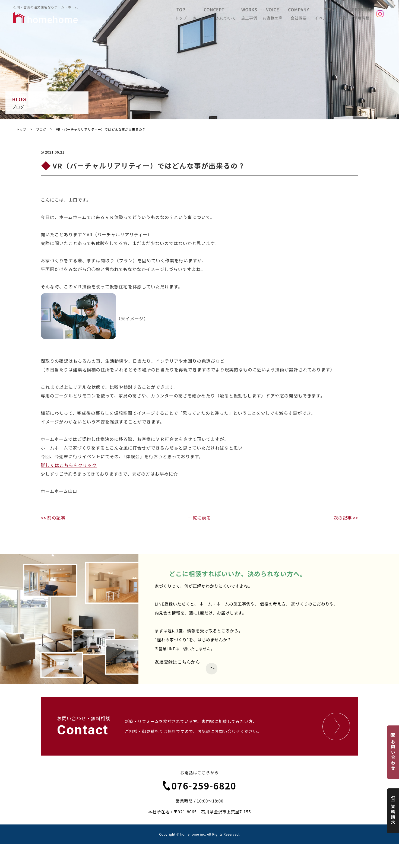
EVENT (337, 15)
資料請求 (393, 810)
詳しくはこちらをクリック (69, 465)
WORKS (261, 15)
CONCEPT (225, 15)
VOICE (284, 15)
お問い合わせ (393, 752)
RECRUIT (367, 15)
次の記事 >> (346, 517)
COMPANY (308, 15)
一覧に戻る (199, 517)
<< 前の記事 (53, 517)
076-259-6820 (199, 785)
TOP (192, 15)
